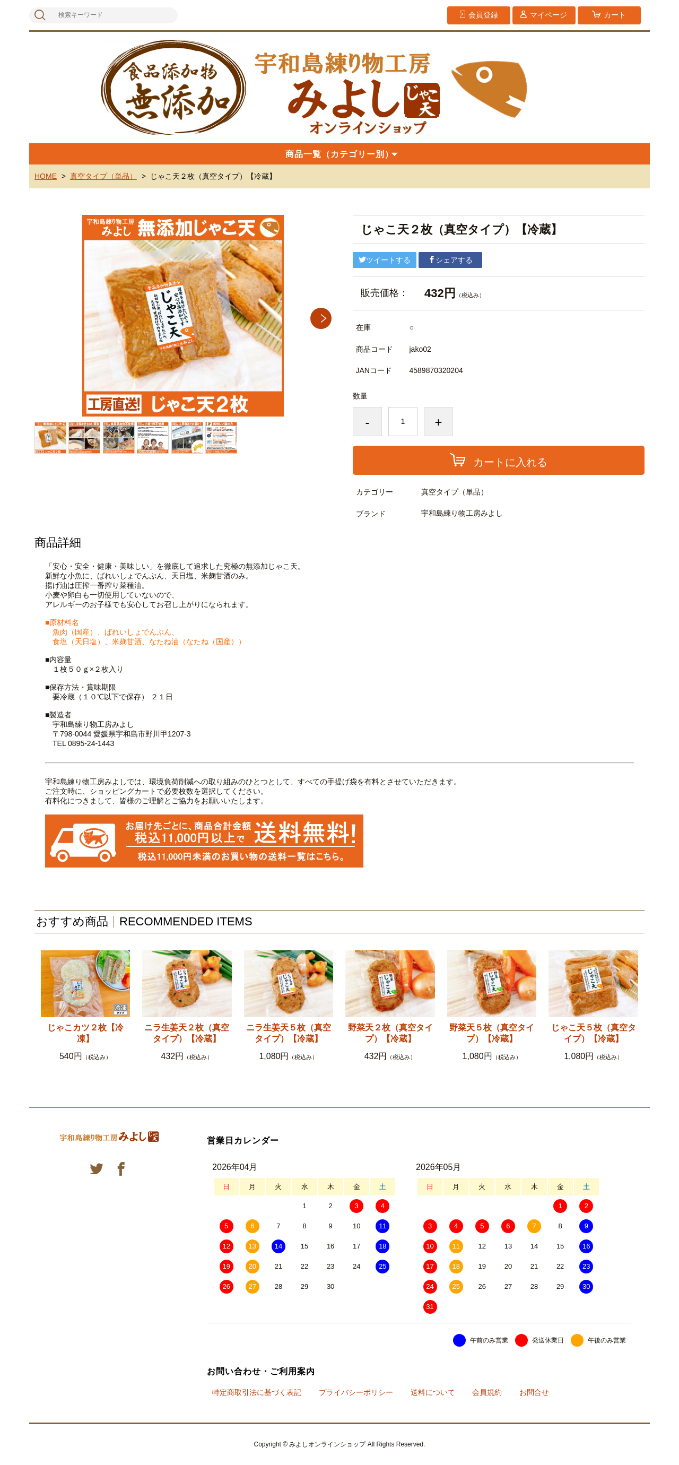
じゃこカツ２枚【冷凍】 (85, 1033)
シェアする (450, 260)
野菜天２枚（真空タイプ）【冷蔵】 (390, 1033)
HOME (45, 176)
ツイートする (385, 260)
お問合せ (534, 1392)
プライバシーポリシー (356, 1392)
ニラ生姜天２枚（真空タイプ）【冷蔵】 (186, 1033)
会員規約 (487, 1392)
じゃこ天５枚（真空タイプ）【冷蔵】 (593, 1033)
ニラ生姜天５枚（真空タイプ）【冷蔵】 (288, 1033)
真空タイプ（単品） (103, 176)
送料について (433, 1392)
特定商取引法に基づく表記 (256, 1392)
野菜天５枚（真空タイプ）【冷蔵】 (491, 1033)
